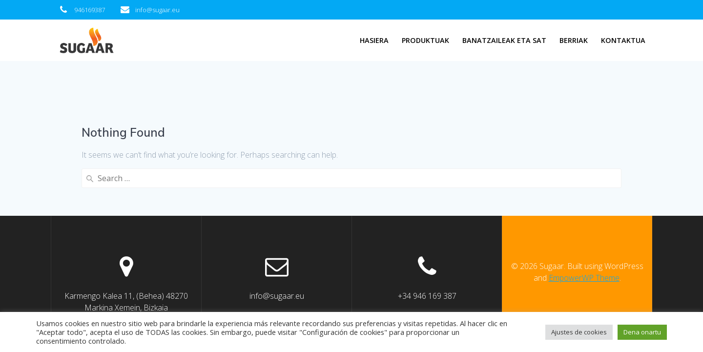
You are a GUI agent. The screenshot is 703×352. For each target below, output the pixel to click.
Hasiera (374, 40)
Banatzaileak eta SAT (504, 40)
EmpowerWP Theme (584, 277)
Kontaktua (623, 40)
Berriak (573, 40)
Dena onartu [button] (642, 332)
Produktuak (425, 40)
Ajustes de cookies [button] (579, 332)
